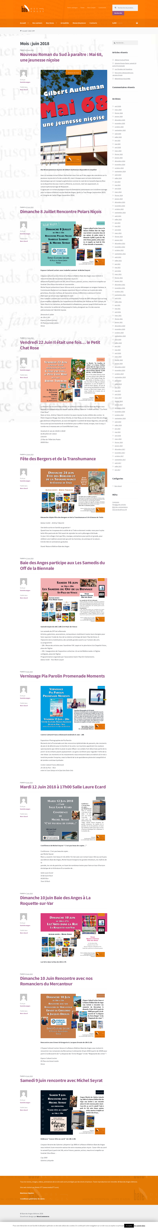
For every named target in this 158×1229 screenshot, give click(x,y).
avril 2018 (118, 436)
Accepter (129, 1226)
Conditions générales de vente (32, 1199)
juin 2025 (117, 140)
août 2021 (118, 298)
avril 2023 (118, 230)
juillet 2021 (118, 302)
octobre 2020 (119, 333)
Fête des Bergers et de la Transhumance (58, 458)
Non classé (24, 90)
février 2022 (119, 278)
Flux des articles (119, 505)
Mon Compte (91, 8)
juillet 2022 (118, 261)
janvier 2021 (119, 322)
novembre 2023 (120, 206)
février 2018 (119, 442)
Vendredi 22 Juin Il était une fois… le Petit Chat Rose (60, 345)
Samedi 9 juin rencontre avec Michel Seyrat (61, 1080)
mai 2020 (117, 350)
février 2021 (119, 319)
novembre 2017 (120, 453)
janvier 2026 (119, 116)
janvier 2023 (119, 240)
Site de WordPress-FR (119, 510)
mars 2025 (118, 151)
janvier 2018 (119, 446)
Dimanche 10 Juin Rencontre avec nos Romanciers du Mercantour (56, 981)
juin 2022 (117, 264)
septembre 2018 (120, 418)
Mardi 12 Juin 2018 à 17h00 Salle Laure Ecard (63, 787)
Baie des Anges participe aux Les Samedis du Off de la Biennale (62, 565)
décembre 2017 (120, 449)
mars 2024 (118, 192)
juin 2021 (117, 305)
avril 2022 (118, 271)
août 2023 (118, 216)
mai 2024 (117, 185)
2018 (29, 31)
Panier (82, 8)
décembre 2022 (120, 243)
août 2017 (118, 463)
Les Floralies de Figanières (123, 69)
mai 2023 (117, 226)
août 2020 (118, 340)
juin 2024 (117, 182)
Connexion (115, 502)
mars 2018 (118, 439)
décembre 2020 (120, 326)
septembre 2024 (120, 171)
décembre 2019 (120, 367)
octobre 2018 (119, 415)
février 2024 (119, 195)
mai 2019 (117, 391)
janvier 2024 (119, 199)
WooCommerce (43, 1216)
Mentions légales (27, 1193)
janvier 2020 (119, 364)
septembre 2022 (120, 254)
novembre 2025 (120, 123)
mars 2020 (118, 357)
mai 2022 (117, 267)
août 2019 (118, 381)
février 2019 (119, 401)
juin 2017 (117, 470)
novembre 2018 (120, 412)
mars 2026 (118, 110)
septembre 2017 (120, 460)
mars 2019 (118, 398)
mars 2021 (118, 315)
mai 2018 (117, 432)
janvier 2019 (119, 405)
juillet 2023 (118, 219)
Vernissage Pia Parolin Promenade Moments (62, 676)
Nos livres (50, 23)
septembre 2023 (120, 213)
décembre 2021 (120, 285)
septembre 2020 (120, 336)
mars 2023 (118, 233)
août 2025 (118, 134)
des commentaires (120, 507)
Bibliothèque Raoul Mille (122, 79)
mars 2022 (118, 274)
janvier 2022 (119, 281)
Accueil (23, 23)
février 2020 (119, 360)
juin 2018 (117, 429)
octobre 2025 (119, 127)
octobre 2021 (119, 291)
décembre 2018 (120, 408)
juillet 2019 (118, 384)
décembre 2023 (120, 202)
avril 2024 (118, 188)
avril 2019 (118, 394)
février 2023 (119, 237)
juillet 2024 (118, 178)
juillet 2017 (118, 466)
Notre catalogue (72, 8)
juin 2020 (117, 346)
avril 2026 (118, 106)
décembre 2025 (120, 120)
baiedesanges (25, 82)
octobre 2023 (119, 209)
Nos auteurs (37, 23)
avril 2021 (118, 312)
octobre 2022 (119, 250)
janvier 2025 (119, 158)
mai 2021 (117, 309)
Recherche (118, 13)
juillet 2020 (118, 343)
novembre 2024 (120, 164)
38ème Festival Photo (122, 60)
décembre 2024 (120, 161)
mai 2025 (117, 144)
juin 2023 (117, 223)
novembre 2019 (120, 370)
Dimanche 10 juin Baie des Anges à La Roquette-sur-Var (55, 900)
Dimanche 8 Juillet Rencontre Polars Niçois (60, 211)
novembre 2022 (120, 247)
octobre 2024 (119, 168)
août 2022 (118, 257)
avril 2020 (118, 353)
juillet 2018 (118, 425)
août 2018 (118, 422)
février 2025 (119, 154)
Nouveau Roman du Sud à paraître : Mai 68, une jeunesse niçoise (61, 57)
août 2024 (118, 175)
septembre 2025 (120, 130)
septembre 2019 (120, 377)
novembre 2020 (120, 329)
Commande (102, 8)
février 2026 (119, 113)
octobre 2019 (119, 374)
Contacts (93, 23)
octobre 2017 (119, 456)
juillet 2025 (118, 137)
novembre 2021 (120, 288)
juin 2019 (117, 388)
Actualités (65, 23)
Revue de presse (79, 23)
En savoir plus (139, 1226)
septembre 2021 (120, 295)
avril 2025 (118, 147)
